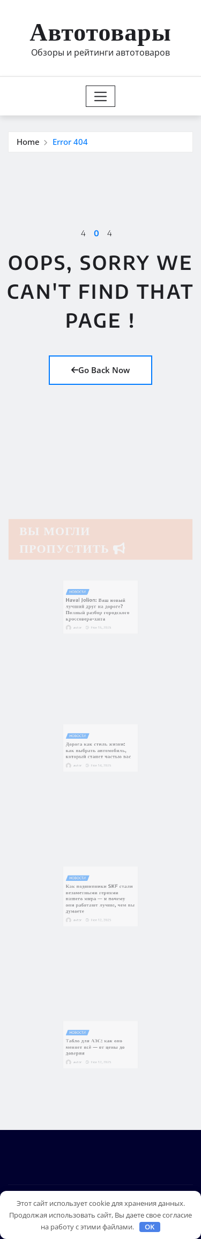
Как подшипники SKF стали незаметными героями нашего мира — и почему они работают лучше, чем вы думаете (100, 898)
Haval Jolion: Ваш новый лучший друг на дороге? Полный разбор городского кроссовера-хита (98, 609)
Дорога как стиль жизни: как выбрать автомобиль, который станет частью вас (99, 749)
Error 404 (70, 141)
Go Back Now (100, 370)
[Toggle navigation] (100, 96)
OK (149, 1227)
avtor (83, 622)
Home (28, 141)
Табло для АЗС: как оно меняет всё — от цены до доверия (97, 1046)
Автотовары (100, 31)
